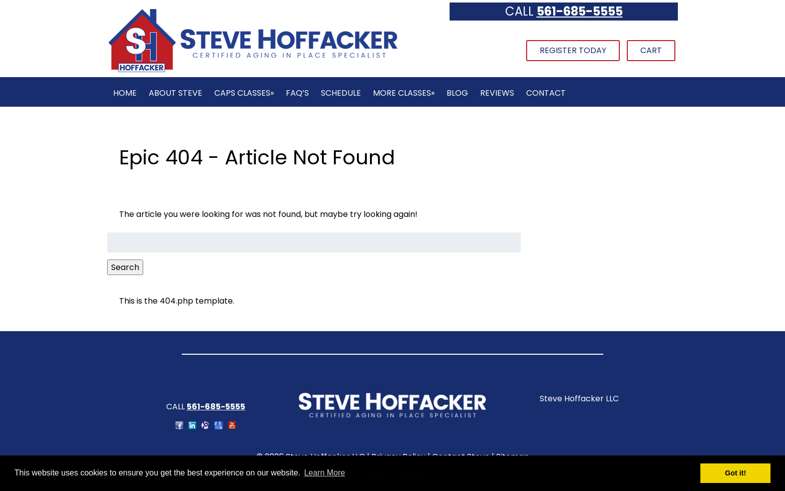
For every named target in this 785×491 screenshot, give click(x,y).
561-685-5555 (580, 11)
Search (125, 267)
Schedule (341, 93)
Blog (457, 93)
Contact (546, 93)
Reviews (497, 93)
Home (125, 93)
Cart (651, 50)
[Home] (253, 71)
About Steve (175, 93)
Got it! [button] (735, 473)
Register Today (573, 50)
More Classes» (404, 93)
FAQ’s (297, 93)
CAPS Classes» (244, 93)
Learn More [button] (324, 472)
